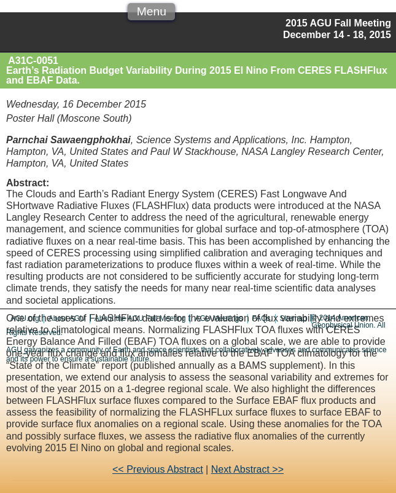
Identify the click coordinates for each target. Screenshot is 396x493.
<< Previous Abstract (157, 469)
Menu (151, 11)
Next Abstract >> (247, 469)
